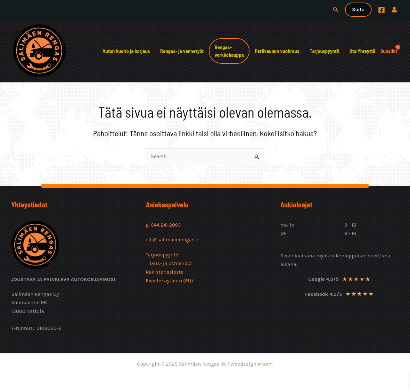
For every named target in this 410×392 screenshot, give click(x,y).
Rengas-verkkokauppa (229, 51)
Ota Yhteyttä (362, 51)
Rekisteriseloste (164, 271)
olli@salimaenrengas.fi (173, 240)
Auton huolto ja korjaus (126, 51)
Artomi (265, 364)
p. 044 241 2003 (164, 225)
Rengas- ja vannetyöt (182, 51)
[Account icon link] (394, 10)
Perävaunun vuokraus (277, 51)
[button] (336, 9)
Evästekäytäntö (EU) (169, 280)
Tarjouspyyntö (324, 51)
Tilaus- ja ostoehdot (169, 263)
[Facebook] (381, 9)
